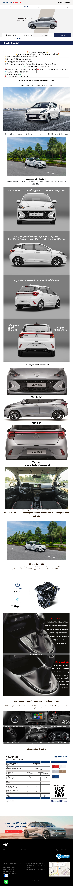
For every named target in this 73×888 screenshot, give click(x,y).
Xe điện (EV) (24, 858)
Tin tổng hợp (6, 856)
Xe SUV (23, 855)
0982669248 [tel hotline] (18, 831)
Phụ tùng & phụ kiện (44, 856)
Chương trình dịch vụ (44, 853)
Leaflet (57, 877)
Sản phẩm (13, 39)
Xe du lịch (19, 39)
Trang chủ (5, 39)
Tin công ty (6, 853)
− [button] (51, 868)
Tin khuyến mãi (7, 855)
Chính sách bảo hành (44, 855)
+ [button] (51, 866)
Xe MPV (23, 856)
